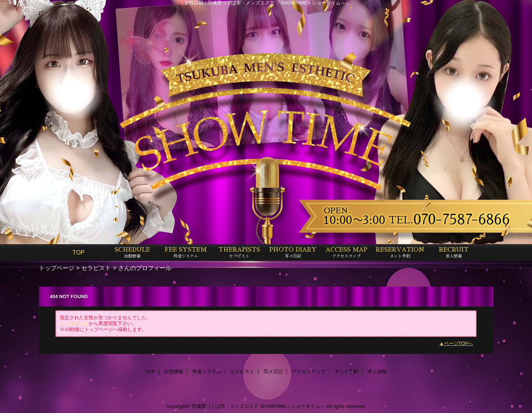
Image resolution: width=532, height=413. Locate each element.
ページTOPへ (458, 343)
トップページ (56, 267)
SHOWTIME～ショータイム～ (292, 406)
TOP (78, 252)
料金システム (206, 371)
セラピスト (96, 267)
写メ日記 (273, 371)
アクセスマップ (308, 371)
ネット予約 (346, 371)
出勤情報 (173, 371)
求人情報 (377, 371)
